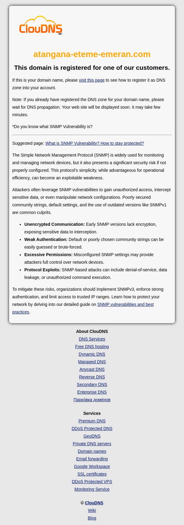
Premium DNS (91, 420)
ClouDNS (94, 502)
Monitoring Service (92, 489)
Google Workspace (92, 466)
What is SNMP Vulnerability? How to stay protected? (94, 143)
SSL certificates (92, 474)
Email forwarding (92, 458)
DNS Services (92, 339)
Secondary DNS (92, 384)
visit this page (92, 80)
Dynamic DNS (92, 354)
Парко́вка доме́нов (92, 399)
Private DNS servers (92, 443)
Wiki (92, 510)
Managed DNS (92, 361)
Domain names (92, 451)
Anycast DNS (91, 369)
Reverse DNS (92, 376)
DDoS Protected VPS (92, 481)
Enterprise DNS (92, 392)
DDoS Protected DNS (92, 428)
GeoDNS (92, 436)
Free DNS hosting (92, 346)
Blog (92, 518)
